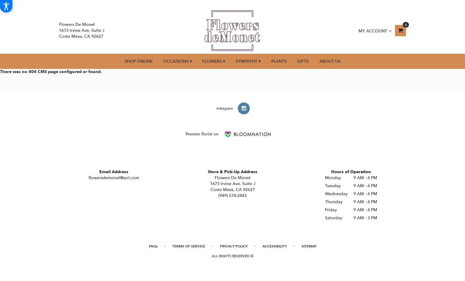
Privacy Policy (234, 246)
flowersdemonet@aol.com (114, 178)
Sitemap (309, 246)
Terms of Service (188, 246)
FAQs (153, 246)
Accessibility (274, 246)
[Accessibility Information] (6, 6)
